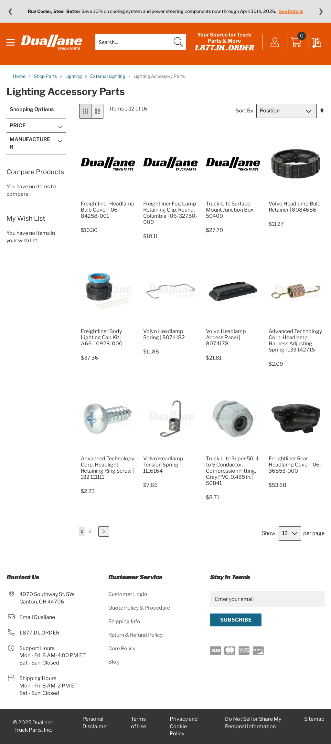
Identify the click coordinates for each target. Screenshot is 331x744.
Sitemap (314, 719)
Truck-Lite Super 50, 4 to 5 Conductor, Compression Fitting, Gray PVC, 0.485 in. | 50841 (232, 471)
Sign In (275, 42)
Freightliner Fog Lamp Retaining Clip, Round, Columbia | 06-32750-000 (170, 213)
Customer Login (127, 594)
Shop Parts (46, 76)
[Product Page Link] (108, 196)
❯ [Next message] (320, 11)
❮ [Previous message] (10, 11)
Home (20, 76)
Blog (114, 662)
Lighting (74, 76)
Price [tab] (18, 125)
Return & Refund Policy (135, 635)
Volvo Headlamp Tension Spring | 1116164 (163, 465)
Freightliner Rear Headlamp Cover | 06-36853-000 (295, 465)
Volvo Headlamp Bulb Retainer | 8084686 (295, 207)
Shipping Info (124, 621)
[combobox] (141, 42)
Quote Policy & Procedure (139, 608)
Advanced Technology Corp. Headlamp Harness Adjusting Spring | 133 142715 (295, 340)
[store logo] (51, 42)
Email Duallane (37, 617)
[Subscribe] (236, 619)
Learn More (278, 11)
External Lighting (108, 76)
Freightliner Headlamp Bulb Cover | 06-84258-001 (107, 210)
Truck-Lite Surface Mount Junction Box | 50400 (231, 210)
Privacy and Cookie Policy (184, 726)
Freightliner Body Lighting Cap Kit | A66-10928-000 (102, 337)
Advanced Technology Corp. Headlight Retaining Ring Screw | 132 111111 (107, 468)
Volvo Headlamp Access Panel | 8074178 (226, 337)
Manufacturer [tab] (30, 143)
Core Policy (121, 648)
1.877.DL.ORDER (224, 47)
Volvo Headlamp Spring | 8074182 (164, 334)
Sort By (244, 111)
